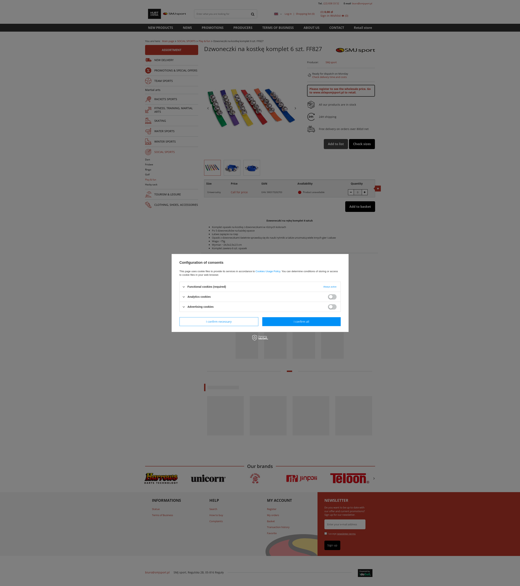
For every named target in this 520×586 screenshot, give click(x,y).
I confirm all (301, 321)
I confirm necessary (219, 321)
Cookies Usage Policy (268, 271)
